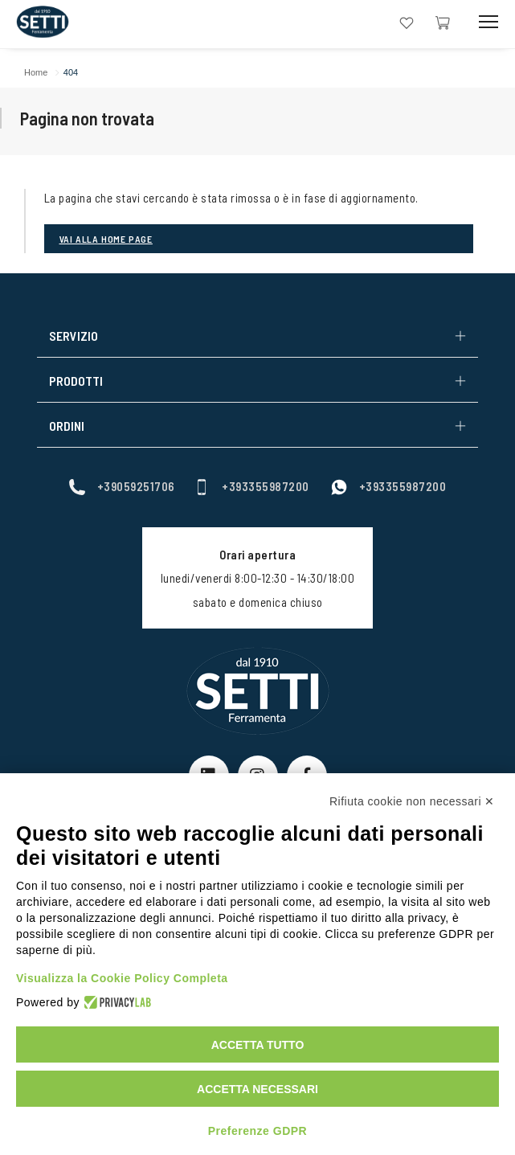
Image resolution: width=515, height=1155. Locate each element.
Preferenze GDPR (257, 1130)
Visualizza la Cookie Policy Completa (122, 978)
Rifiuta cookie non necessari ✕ (412, 801)
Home (35, 72)
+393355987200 (251, 486)
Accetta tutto (258, 1044)
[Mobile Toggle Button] (488, 22)
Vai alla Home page (106, 238)
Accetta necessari (257, 1089)
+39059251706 (122, 486)
